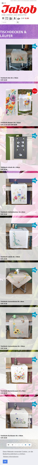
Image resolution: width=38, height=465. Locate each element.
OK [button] (5, 461)
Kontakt (10, 15)
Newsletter (22, 15)
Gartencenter (33, 0)
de (3, 3)
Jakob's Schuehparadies (23, 0)
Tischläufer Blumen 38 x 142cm (11, 122)
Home (3, 15)
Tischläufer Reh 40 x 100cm (9, 78)
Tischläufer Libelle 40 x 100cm (10, 257)
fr (5, 3)
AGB (15, 15)
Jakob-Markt (13, 0)
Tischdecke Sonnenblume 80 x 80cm (12, 301)
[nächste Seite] (26, 444)
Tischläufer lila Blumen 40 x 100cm (12, 436)
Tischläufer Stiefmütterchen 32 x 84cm (13, 212)
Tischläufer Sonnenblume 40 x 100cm (13, 346)
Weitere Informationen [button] (10, 456)
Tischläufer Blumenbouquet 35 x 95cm (13, 391)
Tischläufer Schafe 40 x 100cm (10, 167)
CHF (23, 18)
